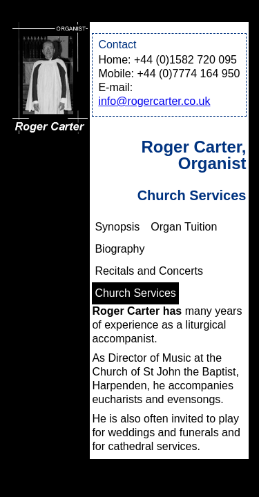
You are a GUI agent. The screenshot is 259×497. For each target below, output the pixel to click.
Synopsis (117, 227)
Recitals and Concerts (149, 271)
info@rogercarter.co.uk (154, 101)
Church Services (135, 293)
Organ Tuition (184, 227)
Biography (119, 249)
